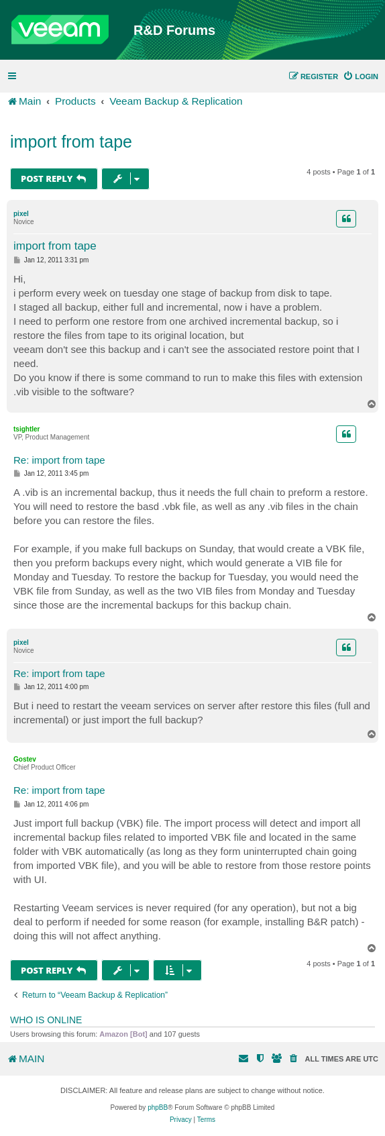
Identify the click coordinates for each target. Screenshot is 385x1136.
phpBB (158, 1107)
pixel (21, 213)
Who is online (46, 1020)
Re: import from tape (59, 460)
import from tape (71, 141)
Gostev (24, 759)
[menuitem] (360, 76)
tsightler (26, 429)
